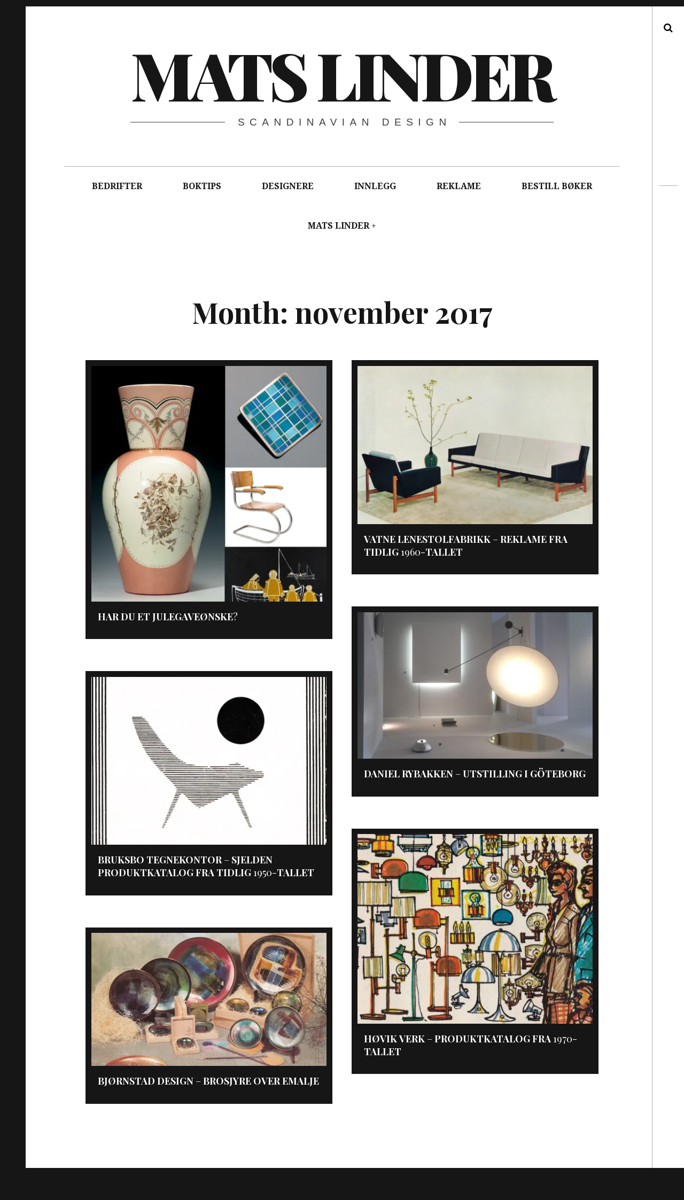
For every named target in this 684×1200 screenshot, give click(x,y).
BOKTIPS (202, 186)
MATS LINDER (338, 226)
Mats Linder (341, 74)
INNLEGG (375, 186)
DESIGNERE (288, 186)
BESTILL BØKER (557, 186)
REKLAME (459, 186)
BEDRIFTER (117, 186)
